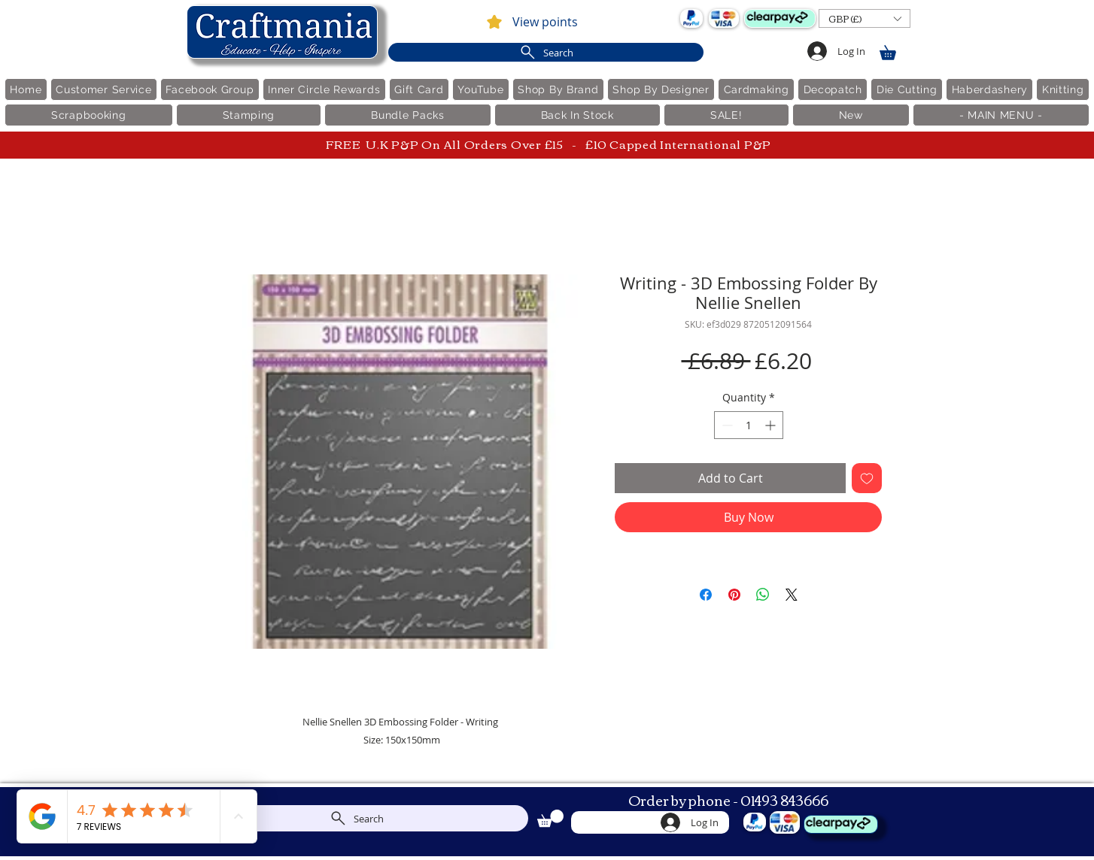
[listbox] (864, 18)
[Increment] (771, 425)
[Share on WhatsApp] (763, 595)
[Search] (546, 52)
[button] (864, 18)
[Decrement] (725, 425)
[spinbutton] (748, 425)
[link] (895, 50)
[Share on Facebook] (706, 595)
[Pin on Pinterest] (734, 595)
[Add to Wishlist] (867, 478)
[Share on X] (792, 595)
